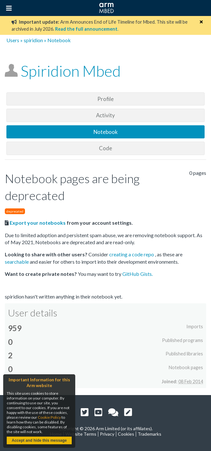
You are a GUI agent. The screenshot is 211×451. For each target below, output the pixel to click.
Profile (105, 99)
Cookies (126, 434)
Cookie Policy (49, 417)
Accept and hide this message (39, 440)
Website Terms (80, 434)
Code (105, 148)
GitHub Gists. (137, 274)
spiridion (33, 40)
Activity (105, 115)
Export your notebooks (38, 223)
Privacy (107, 434)
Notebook (105, 131)
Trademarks (149, 434)
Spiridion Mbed (70, 71)
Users (12, 40)
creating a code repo (132, 254)
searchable (17, 262)
